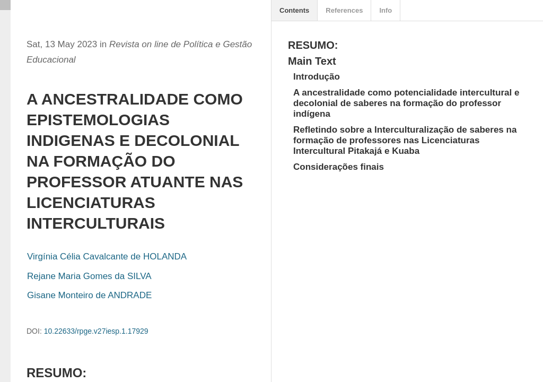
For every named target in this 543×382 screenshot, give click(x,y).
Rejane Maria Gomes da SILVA (89, 276)
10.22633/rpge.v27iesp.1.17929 (96, 331)
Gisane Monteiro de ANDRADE (89, 295)
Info (385, 10)
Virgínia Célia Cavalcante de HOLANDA (107, 256)
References (344, 10)
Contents (294, 10)
